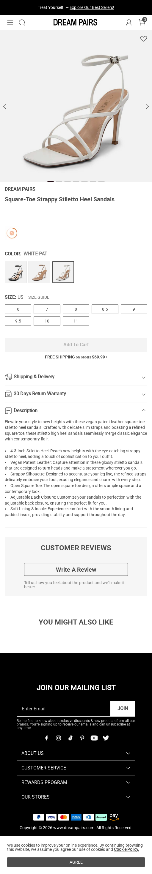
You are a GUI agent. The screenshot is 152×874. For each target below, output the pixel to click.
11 (75, 321)
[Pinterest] (82, 738)
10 (47, 321)
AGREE (76, 862)
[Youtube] (94, 738)
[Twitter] (105, 738)
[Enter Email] (63, 708)
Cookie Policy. (126, 849)
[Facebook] (46, 738)
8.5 (105, 309)
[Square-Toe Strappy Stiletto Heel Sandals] (15, 272)
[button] (10, 22)
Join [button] (122, 708)
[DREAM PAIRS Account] (128, 22)
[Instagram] (58, 738)
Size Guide (38, 297)
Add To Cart (76, 344)
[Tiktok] (70, 738)
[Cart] (141, 22)
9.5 (18, 321)
